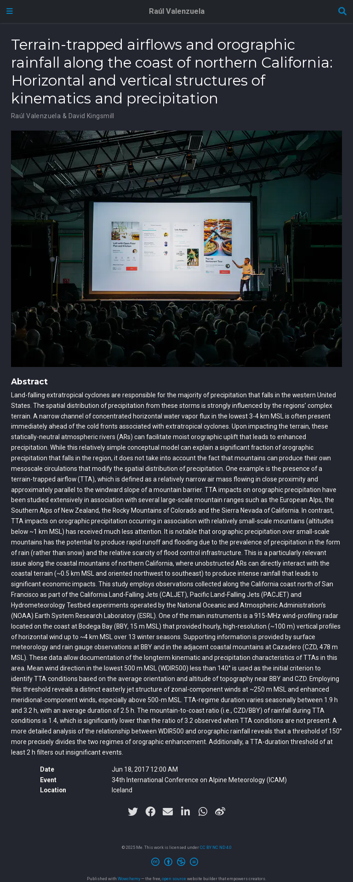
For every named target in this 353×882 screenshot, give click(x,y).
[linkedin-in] (185, 812)
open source (174, 878)
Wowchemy (129, 878)
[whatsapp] (203, 812)
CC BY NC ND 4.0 (216, 847)
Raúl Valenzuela (177, 11)
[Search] (342, 11)
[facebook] (150, 812)
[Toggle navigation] (9, 11)
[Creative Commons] (176, 863)
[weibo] (220, 812)
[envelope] (168, 812)
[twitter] (133, 812)
